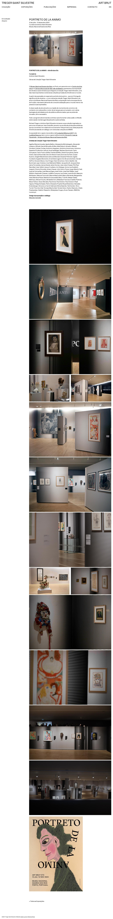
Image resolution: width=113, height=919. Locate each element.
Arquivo (4, 21)
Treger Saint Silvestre (18, 3)
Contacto (92, 7)
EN (110, 7)
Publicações (50, 7)
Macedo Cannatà (35, 198)
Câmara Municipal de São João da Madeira (49, 88)
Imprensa (71, 7)
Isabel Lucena (23, 916)
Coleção (6, 7)
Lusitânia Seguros (35, 135)
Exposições (27, 7)
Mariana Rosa (31, 916)
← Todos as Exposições (36, 901)
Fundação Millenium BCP (65, 133)
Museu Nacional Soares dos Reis (41, 86)
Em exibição (6, 19)
